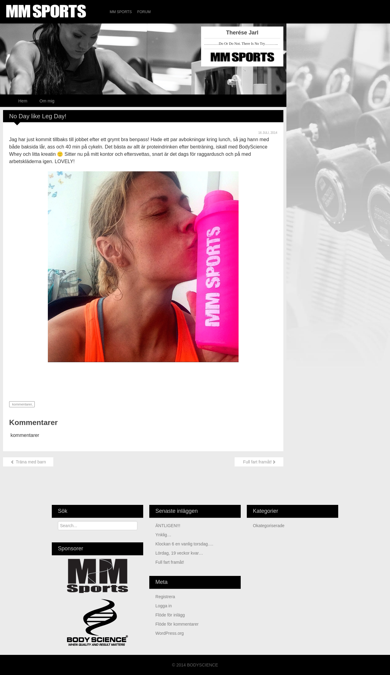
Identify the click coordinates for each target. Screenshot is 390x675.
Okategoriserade (269, 525)
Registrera (165, 596)
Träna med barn (28, 461)
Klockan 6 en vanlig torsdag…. (184, 543)
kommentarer (21, 404)
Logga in (163, 605)
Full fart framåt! (259, 461)
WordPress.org (169, 633)
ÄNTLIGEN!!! (167, 525)
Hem (22, 100)
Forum (144, 12)
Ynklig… (163, 534)
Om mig (47, 100)
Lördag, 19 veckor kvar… (179, 553)
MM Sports (121, 12)
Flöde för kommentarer (177, 624)
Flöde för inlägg (170, 614)
